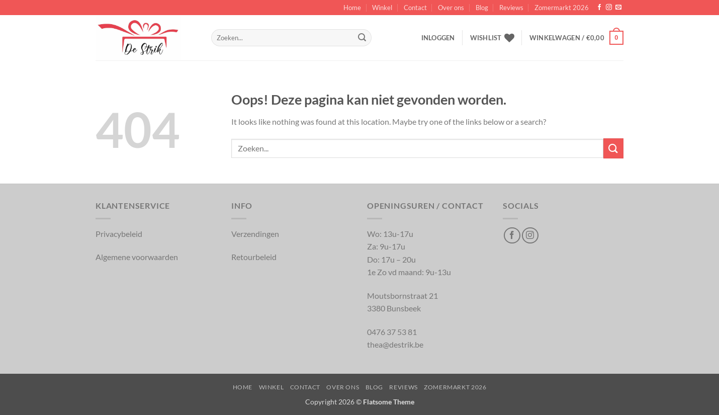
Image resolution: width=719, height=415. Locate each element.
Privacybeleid (119, 233)
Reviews (511, 8)
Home (352, 8)
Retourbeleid (254, 257)
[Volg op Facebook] (599, 7)
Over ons (451, 8)
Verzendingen (255, 233)
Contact (415, 8)
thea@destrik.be (395, 344)
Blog (482, 8)
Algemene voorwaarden (137, 257)
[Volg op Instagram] (609, 7)
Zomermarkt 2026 (561, 8)
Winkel (382, 8)
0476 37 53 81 (392, 332)
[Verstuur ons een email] (618, 7)
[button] (438, 38)
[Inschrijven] (362, 37)
